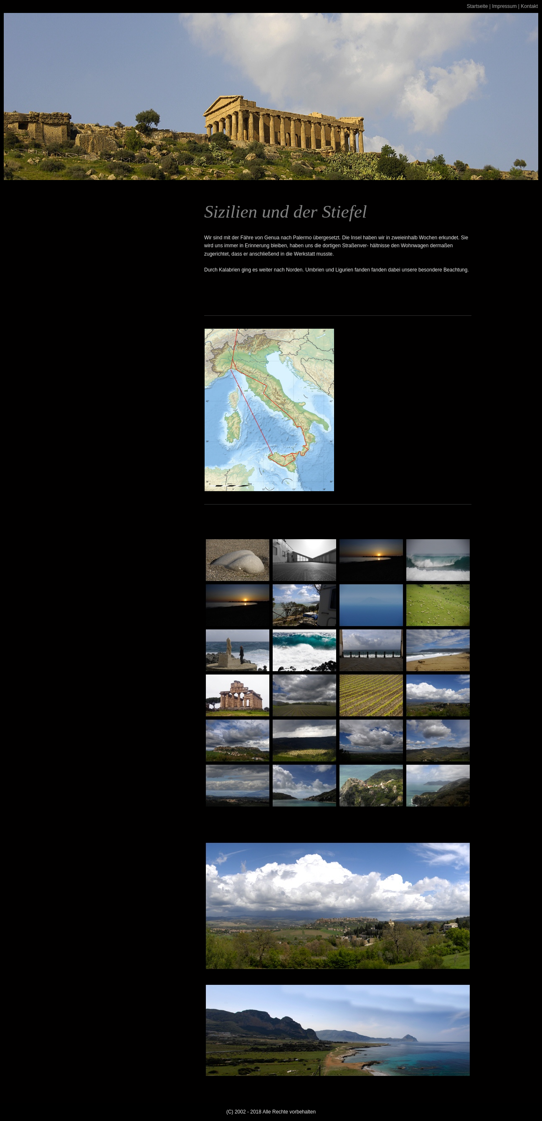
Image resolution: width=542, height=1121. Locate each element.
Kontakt (529, 6)
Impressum (504, 6)
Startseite (477, 6)
